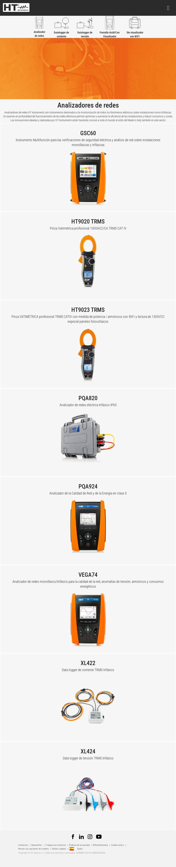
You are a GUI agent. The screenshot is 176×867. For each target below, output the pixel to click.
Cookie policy (117, 845)
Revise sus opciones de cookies (33, 849)
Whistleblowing (100, 845)
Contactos (23, 845)
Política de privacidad (79, 845)
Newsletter (36, 845)
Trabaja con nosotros (55, 845)
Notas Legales (59, 849)
